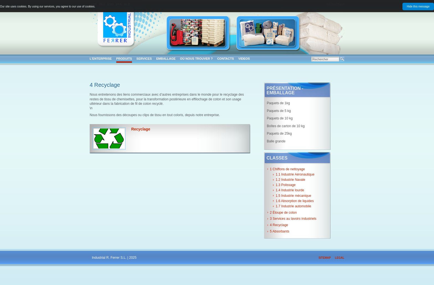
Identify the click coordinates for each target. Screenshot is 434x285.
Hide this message (418, 6)
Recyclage (140, 129)
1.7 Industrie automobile (293, 206)
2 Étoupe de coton (283, 213)
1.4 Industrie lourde (290, 190)
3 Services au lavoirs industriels (293, 219)
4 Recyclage (279, 225)
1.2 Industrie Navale (290, 180)
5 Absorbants (279, 231)
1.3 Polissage (286, 185)
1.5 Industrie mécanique (293, 196)
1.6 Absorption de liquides (295, 201)
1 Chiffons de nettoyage (287, 169)
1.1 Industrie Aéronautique (295, 174)
